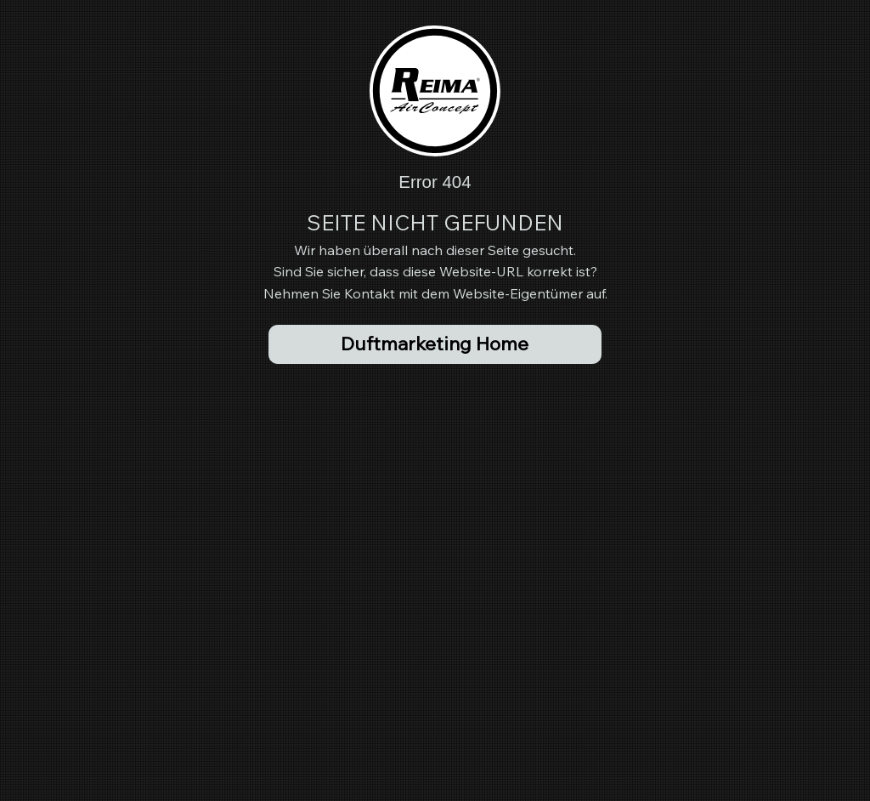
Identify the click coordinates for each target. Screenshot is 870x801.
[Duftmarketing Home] (434, 344)
